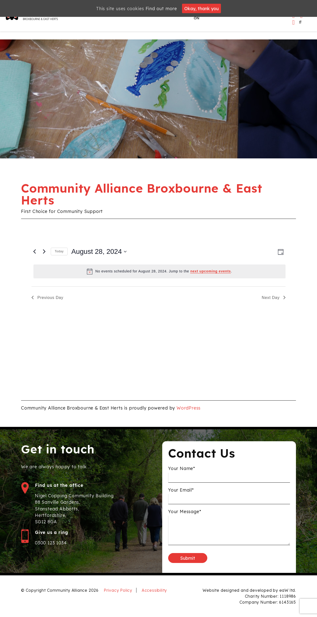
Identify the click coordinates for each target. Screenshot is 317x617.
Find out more (161, 8)
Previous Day (47, 297)
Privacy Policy (118, 590)
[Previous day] (34, 252)
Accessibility (154, 590)
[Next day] (44, 252)
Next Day (274, 297)
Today (59, 251)
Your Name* (181, 470)
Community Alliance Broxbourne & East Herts (141, 194)
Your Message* (184, 513)
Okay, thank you (201, 8)
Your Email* (181, 491)
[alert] (159, 271)
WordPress (189, 408)
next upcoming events (210, 271)
